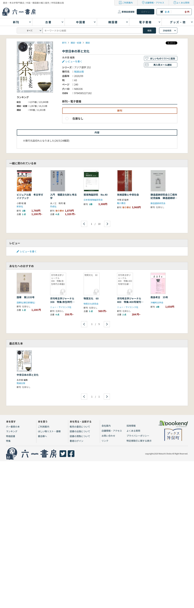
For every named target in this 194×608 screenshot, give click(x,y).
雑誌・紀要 (76, 42)
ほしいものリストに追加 (162, 58)
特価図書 (10, 436)
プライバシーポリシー (138, 435)
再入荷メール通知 (162, 64)
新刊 (64, 42)
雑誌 (87, 42)
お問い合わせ (108, 435)
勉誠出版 (79, 71)
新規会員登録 (128, 11)
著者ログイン (76, 440)
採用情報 (131, 425)
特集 (8, 440)
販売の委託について (80, 426)
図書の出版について (80, 431)
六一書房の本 (13, 426)
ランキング (11, 431)
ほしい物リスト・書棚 (49, 431)
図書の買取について (80, 436)
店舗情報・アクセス (154, 2)
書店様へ (42, 436)
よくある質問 (183, 2)
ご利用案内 (127, 2)
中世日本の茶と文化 (27, 375)
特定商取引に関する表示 (139, 440)
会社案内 (106, 425)
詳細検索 (167, 30)
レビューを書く (73, 61)
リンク (105, 440)
